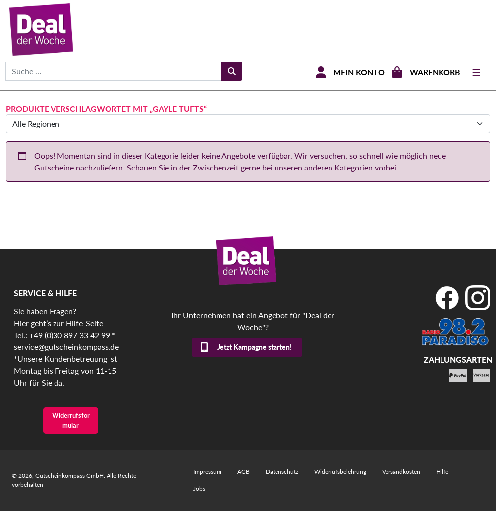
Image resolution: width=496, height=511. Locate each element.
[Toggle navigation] (476, 72)
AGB (243, 471)
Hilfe (442, 471)
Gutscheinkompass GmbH (69, 475)
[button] (22, 489)
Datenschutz (282, 471)
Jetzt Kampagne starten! (254, 347)
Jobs (199, 488)
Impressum (207, 471)
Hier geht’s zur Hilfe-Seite (58, 323)
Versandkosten (401, 471)
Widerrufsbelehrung (340, 471)
